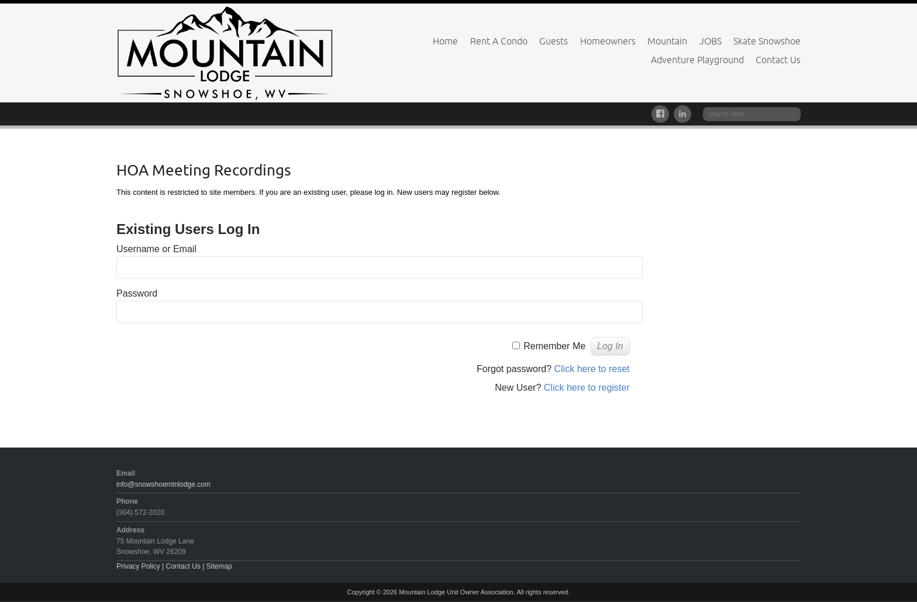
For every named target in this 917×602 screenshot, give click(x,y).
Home (445, 41)
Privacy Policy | (141, 566)
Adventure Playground (697, 59)
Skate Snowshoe (767, 41)
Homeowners (608, 41)
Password (136, 293)
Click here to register (587, 388)
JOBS (710, 41)
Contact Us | (186, 566)
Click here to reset (592, 369)
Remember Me (554, 346)
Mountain (667, 41)
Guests (553, 41)
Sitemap (219, 566)
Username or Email (156, 249)
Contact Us (778, 59)
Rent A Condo (499, 41)
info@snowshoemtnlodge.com (163, 484)
